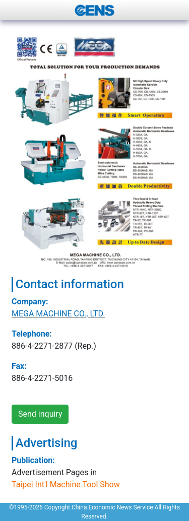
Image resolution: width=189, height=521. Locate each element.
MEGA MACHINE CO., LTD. (58, 313)
